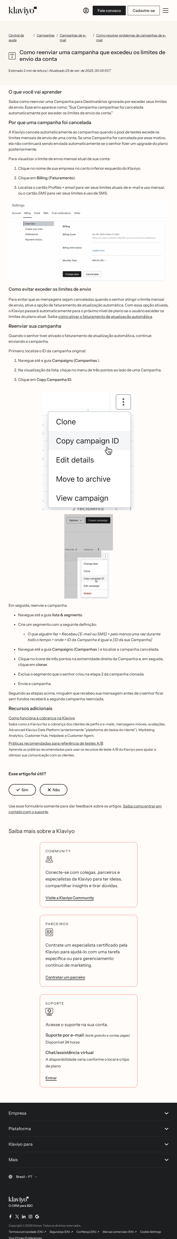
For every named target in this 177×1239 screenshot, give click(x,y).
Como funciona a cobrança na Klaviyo (42, 718)
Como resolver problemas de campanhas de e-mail (131, 37)
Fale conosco (109, 10)
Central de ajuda (16, 37)
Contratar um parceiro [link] (65, 977)
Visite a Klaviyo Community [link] (70, 897)
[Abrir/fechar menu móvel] (165, 10)
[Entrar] (86, 10)
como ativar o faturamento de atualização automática (105, 316)
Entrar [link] (51, 1078)
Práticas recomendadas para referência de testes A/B (56, 743)
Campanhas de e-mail (73, 37)
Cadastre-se (144, 10)
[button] (88, 241)
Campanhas (46, 35)
